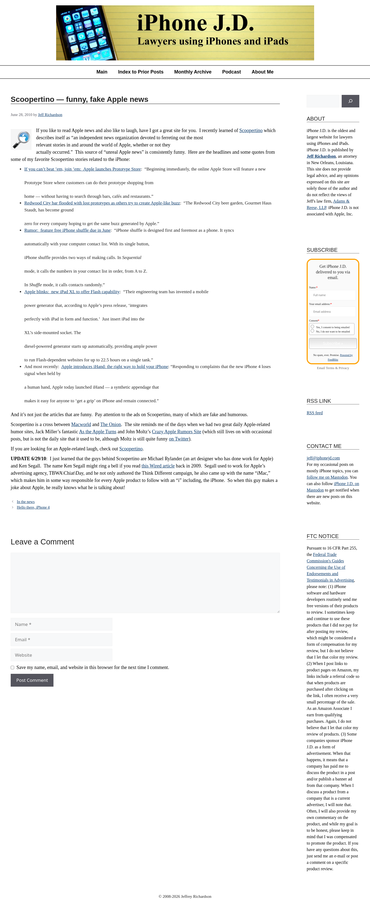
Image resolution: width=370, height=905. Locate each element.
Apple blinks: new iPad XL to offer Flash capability (72, 291)
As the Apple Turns (98, 431)
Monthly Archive (192, 72)
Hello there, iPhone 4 (33, 507)
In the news (26, 502)
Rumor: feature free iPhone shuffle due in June (67, 230)
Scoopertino (251, 130)
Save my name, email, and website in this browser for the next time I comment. (93, 667)
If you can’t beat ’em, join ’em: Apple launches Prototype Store (82, 169)
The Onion (110, 424)
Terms (330, 368)
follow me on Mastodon (327, 477)
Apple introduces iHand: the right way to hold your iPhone (114, 366)
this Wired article (158, 466)
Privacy (344, 368)
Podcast (231, 72)
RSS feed (315, 413)
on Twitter (179, 439)
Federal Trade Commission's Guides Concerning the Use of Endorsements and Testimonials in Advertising (330, 567)
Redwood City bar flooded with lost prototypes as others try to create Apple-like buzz (102, 203)
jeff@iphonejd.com (323, 458)
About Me (262, 72)
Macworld (81, 424)
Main (102, 72)
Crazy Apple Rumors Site (176, 431)
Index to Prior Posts (141, 72)
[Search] (350, 101)
